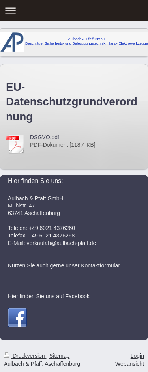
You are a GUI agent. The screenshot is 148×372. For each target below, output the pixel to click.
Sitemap (59, 356)
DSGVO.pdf (44, 137)
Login (137, 356)
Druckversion (25, 356)
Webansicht (129, 364)
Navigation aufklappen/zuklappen (74, 10)
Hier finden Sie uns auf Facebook (49, 296)
